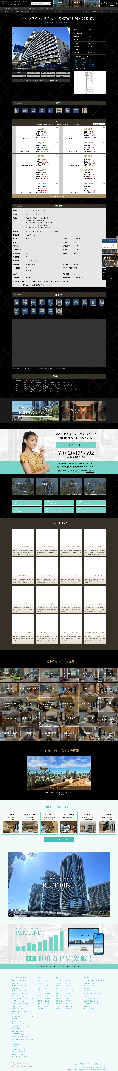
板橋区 (40, 1003)
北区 (39, 998)
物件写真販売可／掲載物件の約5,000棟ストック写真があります (41, 80)
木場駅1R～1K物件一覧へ (51, 503)
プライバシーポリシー (90, 998)
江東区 (32, 214)
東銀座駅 (58, 1003)
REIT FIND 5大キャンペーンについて (94, 980)
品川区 (40, 988)
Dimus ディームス (17, 1006)
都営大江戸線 (30, 225)
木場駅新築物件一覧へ (18, 503)
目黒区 (47, 988)
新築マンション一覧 (89, 991)
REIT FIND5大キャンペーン (58, 839)
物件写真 (85, 11)
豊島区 (47, 996)
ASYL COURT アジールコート (20, 1036)
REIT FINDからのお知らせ (91, 1003)
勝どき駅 (58, 996)
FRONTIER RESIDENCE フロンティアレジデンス (23, 1040)
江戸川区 (40, 1008)
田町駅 (58, 993)
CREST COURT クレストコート (20, 1029)
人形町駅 (58, 998)
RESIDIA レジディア (17, 983)
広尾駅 (58, 988)
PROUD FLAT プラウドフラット (21, 991)
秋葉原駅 (68, 1008)
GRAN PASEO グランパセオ (19, 1019)
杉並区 (47, 1001)
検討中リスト (88, 996)
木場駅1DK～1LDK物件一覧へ (53, 510)
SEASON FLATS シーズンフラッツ (21, 1011)
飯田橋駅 (68, 993)
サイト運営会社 (90, 472)
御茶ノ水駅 (69, 1006)
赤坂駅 (58, 986)
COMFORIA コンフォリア (19, 986)
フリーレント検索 (89, 986)
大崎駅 (68, 1001)
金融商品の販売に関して (91, 1001)
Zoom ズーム (15, 1046)
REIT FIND (7, 8)
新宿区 (40, 986)
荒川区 (47, 998)
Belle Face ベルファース (19, 1052)
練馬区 (47, 1003)
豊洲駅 (68, 988)
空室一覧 (109, 11)
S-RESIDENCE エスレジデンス (20, 1021)
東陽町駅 (41, 227)
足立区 (40, 1006)
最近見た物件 (106, 246)
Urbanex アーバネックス (19, 996)
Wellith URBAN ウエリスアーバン (21, 1044)
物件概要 (94, 11)
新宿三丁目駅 (70, 991)
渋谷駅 (68, 980)
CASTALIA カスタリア (18, 1001)
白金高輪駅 (59, 991)
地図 (102, 11)
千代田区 (47, 986)
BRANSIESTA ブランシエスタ (20, 1034)
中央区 (47, 980)
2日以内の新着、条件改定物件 (92, 993)
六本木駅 (58, 983)
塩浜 (35, 214)
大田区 (40, 996)
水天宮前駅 (59, 1001)
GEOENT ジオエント (17, 1054)
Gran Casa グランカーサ (19, 1031)
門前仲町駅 (41, 223)
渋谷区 (40, 983)
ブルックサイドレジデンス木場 (34, 8)
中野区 (40, 1001)
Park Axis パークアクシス (19, 980)
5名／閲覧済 (60, 11)
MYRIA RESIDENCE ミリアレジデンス (22, 1016)
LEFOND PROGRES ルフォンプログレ (22, 998)
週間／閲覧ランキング (90, 983)
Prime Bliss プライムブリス (19, 1057)
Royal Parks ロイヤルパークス (20, 1026)
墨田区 (40, 993)
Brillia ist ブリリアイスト (19, 1008)
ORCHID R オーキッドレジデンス (21, 1003)
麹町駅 (68, 998)
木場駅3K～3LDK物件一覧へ (84, 510)
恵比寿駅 (68, 983)
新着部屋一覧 (88, 988)
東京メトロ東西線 (31, 218)
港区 (39, 980)
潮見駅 (35, 220)
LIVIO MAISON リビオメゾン (20, 1049)
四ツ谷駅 (68, 996)
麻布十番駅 (59, 980)
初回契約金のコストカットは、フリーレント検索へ (58, 966)
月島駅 (58, 1008)
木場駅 (40, 218)
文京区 (40, 991)
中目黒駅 (68, 1003)
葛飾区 (47, 1006)
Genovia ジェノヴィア (18, 1024)
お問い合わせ (74, 444)
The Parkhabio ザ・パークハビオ (21, 988)
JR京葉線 (29, 220)
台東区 (47, 991)
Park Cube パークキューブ (19, 993)
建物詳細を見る (19, 103)
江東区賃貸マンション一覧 (18, 8)
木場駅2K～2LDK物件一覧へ (84, 503)
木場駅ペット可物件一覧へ (20, 510)
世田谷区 (47, 993)
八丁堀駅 (58, 1006)
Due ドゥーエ (15, 1013)
